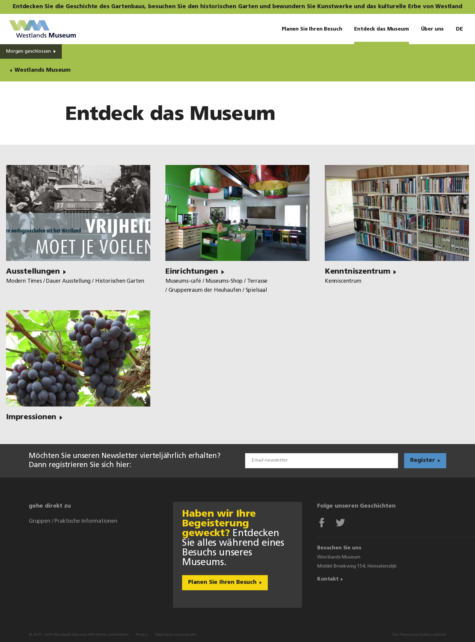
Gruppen (39, 521)
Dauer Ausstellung (68, 281)
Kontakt (328, 579)
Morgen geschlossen (28, 51)
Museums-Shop (224, 281)
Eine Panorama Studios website (419, 635)
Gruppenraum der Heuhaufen (204, 290)
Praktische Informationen (86, 521)
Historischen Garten (119, 281)
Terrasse (257, 281)
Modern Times (24, 281)
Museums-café (183, 281)
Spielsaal (256, 290)
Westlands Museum (42, 29)
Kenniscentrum (343, 281)
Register (422, 460)
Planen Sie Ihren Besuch (222, 582)
